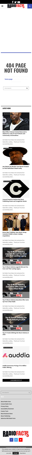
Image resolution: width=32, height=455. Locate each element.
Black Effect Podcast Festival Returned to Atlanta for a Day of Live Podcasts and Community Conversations (15, 134)
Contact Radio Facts (6, 404)
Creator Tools (4, 411)
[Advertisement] (16, 26)
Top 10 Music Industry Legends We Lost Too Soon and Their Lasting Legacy (15, 268)
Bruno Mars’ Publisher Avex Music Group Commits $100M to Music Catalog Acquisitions (14, 234)
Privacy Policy (4, 406)
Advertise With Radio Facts (8, 418)
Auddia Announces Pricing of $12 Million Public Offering (14, 367)
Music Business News (8, 113)
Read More (23, 453)
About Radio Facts (6, 401)
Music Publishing (5, 416)
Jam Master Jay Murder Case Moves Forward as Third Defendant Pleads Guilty (16, 167)
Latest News (7, 108)
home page (8, 79)
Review (5, 248)
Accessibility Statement (7, 408)
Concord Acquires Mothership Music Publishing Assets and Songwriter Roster (15, 200)
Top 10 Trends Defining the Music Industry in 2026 (16, 334)
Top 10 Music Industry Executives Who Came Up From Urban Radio (16, 301)
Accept (15, 453)
